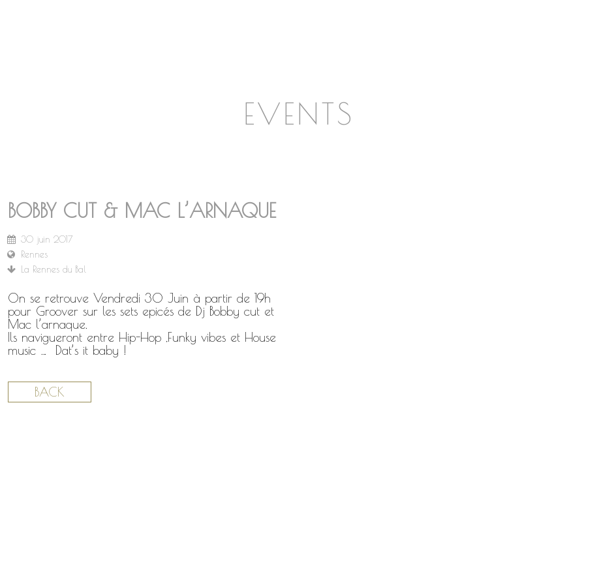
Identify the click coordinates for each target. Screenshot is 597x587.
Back (50, 392)
